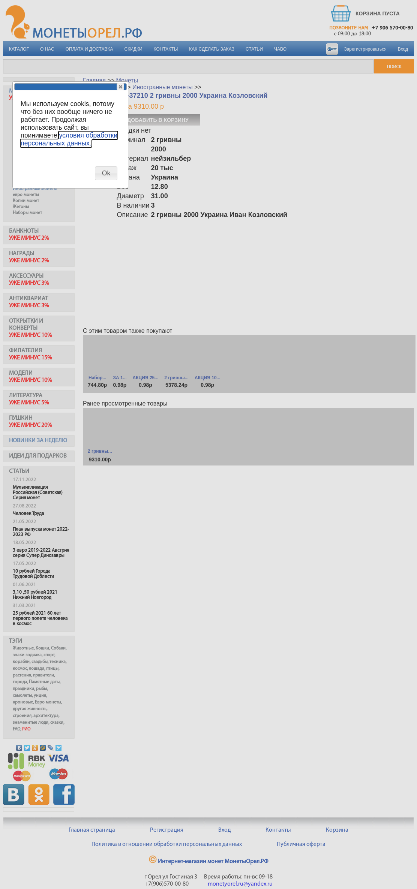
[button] (120, 86)
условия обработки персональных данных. (69, 139)
